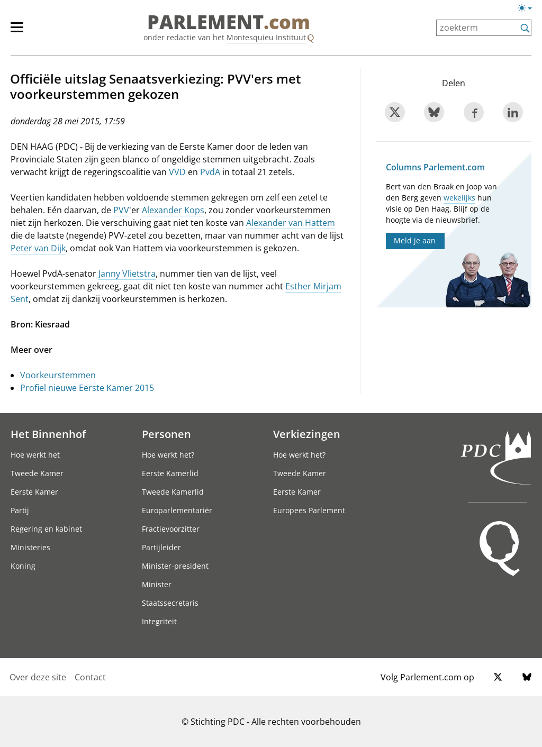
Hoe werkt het (35, 455)
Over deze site (38, 677)
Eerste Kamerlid (170, 473)
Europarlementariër (177, 510)
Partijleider (161, 547)
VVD (177, 172)
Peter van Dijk (38, 248)
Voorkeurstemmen (58, 375)
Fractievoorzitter (171, 529)
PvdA (210, 172)
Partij (20, 510)
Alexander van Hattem (290, 223)
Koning (23, 566)
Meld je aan (415, 240)
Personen (166, 433)
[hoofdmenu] (22, 31)
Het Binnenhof (48, 433)
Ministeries (30, 547)
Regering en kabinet (46, 529)
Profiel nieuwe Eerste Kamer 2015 (87, 388)
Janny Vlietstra (127, 273)
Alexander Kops (173, 210)
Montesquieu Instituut (266, 37)
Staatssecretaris (170, 603)
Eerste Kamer (34, 492)
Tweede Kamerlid (173, 492)
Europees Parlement (309, 510)
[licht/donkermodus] (528, 10)
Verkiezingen (306, 433)
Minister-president (175, 566)
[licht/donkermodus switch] (528, 8)
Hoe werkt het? (168, 455)
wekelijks (459, 198)
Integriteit (159, 621)
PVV (121, 210)
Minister (156, 584)
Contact (90, 677)
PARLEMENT (228, 22)
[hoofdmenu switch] (17, 31)
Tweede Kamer (37, 473)
